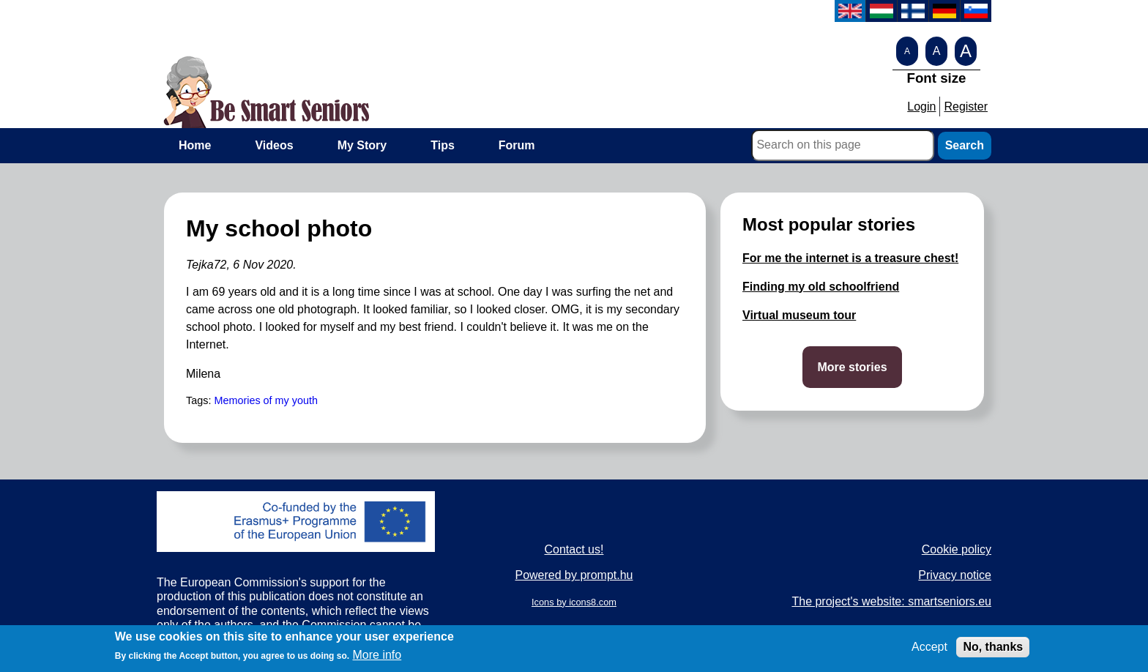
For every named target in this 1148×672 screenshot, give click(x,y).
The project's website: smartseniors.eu (891, 601)
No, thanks (993, 650)
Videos (274, 145)
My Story (362, 145)
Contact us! (574, 549)
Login (921, 106)
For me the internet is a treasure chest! (850, 258)
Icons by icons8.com (574, 602)
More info (377, 659)
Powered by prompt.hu (574, 575)
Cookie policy (956, 549)
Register (966, 106)
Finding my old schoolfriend (820, 286)
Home (195, 145)
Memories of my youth (266, 400)
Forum (517, 145)
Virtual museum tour (799, 315)
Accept (929, 650)
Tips (442, 145)
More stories (852, 367)
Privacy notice (954, 575)
